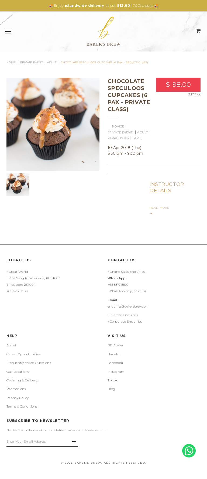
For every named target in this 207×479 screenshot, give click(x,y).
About (11, 345)
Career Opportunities (23, 354)
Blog (111, 389)
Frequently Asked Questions (28, 363)
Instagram (116, 372)
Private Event (31, 62)
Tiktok (113, 380)
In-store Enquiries (124, 315)
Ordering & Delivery (21, 380)
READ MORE (159, 210)
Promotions (16, 389)
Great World (18, 272)
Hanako (114, 354)
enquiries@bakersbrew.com (128, 306)
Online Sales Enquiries (127, 272)
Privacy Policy (17, 398)
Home (11, 62)
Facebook (115, 363)
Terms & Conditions (21, 406)
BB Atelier (116, 345)
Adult (51, 62)
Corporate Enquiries (126, 321)
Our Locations (17, 372)
